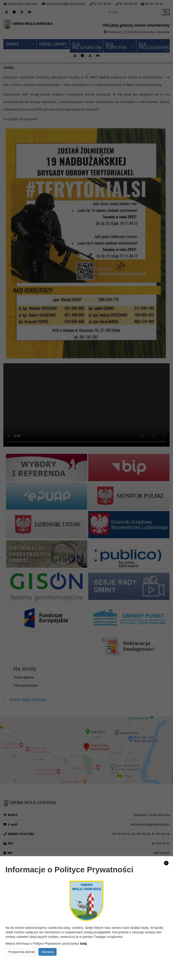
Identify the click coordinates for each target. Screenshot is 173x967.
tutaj (83, 943)
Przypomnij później (21, 952)
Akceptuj (47, 952)
